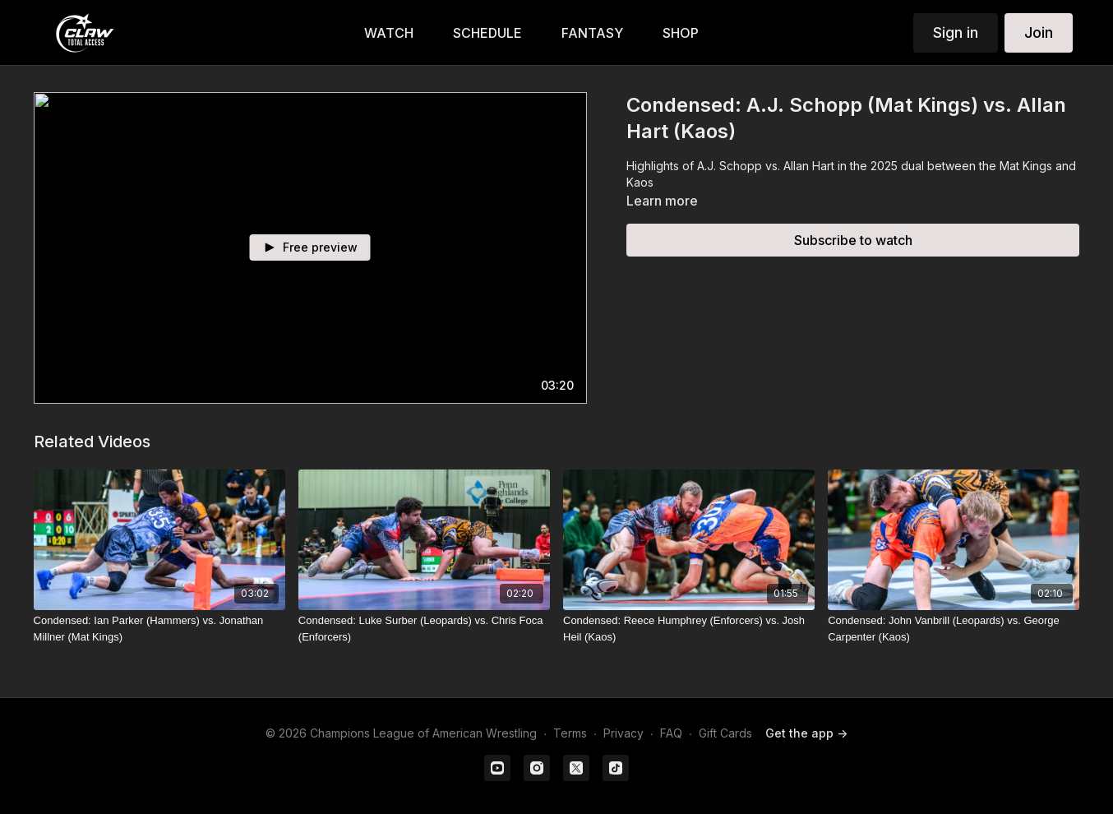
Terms (570, 733)
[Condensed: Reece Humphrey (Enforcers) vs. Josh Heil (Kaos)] (689, 629)
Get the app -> (806, 733)
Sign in (955, 32)
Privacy (623, 733)
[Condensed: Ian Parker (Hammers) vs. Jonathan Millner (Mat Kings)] (159, 629)
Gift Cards (725, 733)
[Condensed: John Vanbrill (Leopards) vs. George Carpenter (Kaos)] (953, 629)
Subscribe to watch (853, 240)
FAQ (671, 733)
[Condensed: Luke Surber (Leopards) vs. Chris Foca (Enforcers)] (424, 629)
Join (1038, 32)
